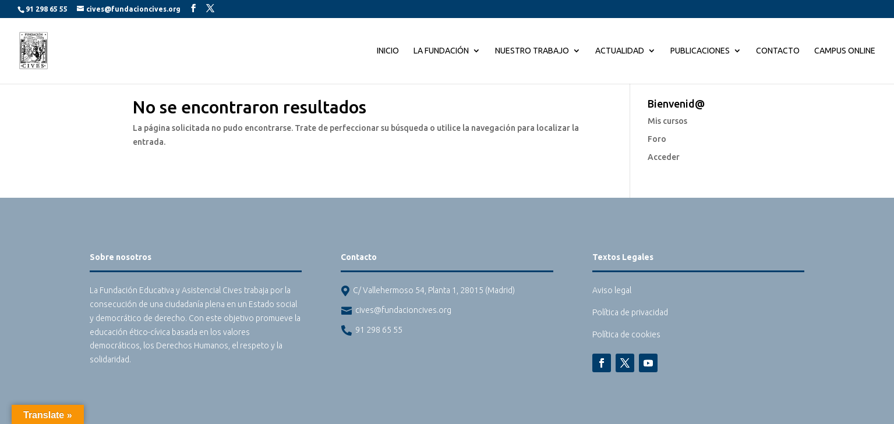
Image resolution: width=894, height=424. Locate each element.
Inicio (388, 51)
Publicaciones (700, 51)
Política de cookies (626, 334)
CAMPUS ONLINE (844, 51)
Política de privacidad (630, 312)
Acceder (664, 157)
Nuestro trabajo (532, 51)
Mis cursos (667, 121)
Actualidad (619, 51)
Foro (657, 139)
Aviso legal (611, 290)
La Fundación (441, 51)
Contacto (778, 51)
